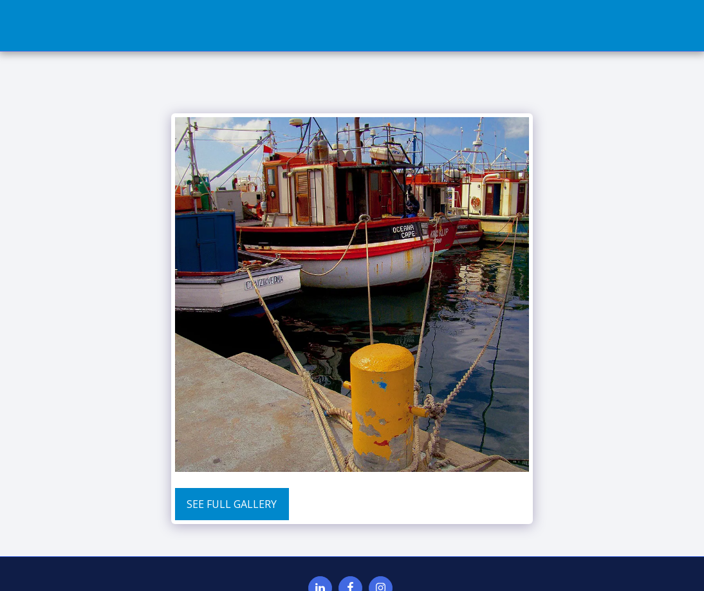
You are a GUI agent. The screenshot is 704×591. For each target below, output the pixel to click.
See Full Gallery (232, 504)
